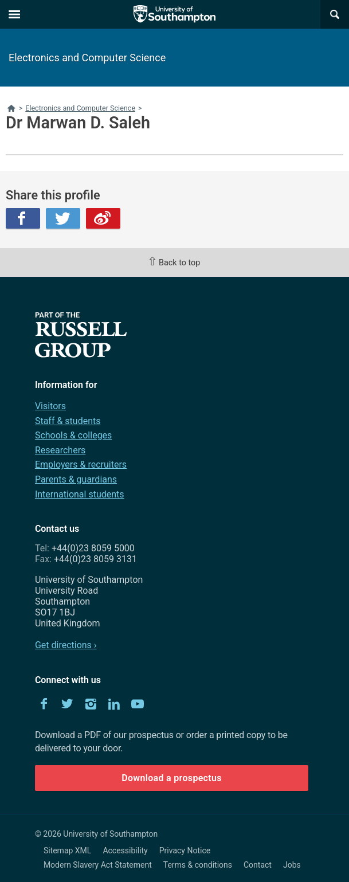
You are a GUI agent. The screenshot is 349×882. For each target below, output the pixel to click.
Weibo (103, 218)
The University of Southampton (174, 14)
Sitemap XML (68, 850)
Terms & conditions (197, 864)
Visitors (50, 406)
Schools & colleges (73, 435)
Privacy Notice (184, 850)
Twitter (63, 218)
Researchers (60, 450)
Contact (258, 864)
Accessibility (125, 850)
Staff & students (68, 420)
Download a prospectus (171, 778)
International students (79, 494)
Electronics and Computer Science (87, 58)
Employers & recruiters (81, 464)
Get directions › (66, 645)
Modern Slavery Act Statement (98, 864)
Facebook (23, 218)
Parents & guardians (76, 479)
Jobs (292, 864)
